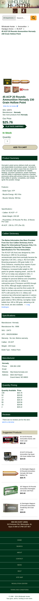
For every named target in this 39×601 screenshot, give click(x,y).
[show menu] (3, 2)
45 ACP (19, 29)
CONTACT (19, 559)
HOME (19, 540)
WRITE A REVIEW (8, 422)
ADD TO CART (20, 147)
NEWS (19, 565)
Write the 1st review (10, 106)
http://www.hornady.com (19, 372)
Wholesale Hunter (8, 26)
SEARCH (19, 546)
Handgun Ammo (8, 29)
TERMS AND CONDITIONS (19, 590)
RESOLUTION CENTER (19, 583)
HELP (19, 571)
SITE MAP (19, 577)
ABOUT (19, 552)
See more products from (15, 115)
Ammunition (22, 26)
